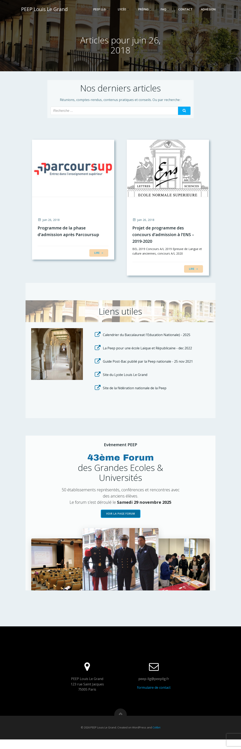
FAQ (165, 9)
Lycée (124, 9)
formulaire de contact (153, 696)
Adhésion (208, 9)
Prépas (146, 9)
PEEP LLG (102, 9)
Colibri (156, 737)
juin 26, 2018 (49, 221)
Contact (186, 9)
